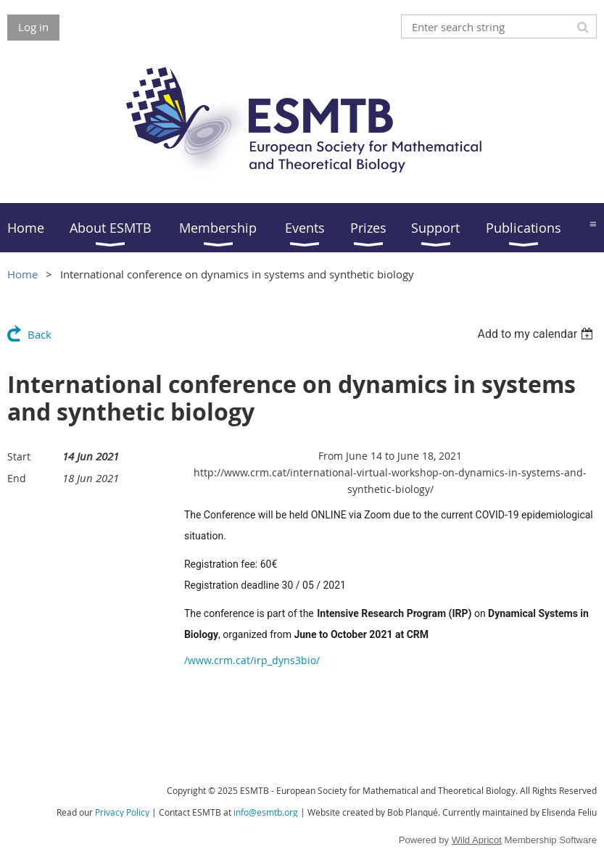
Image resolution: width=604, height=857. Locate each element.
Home (22, 274)
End (16, 478)
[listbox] (537, 334)
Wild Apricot (477, 840)
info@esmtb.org (265, 812)
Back (39, 334)
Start (18, 456)
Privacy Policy (122, 812)
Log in (33, 27)
